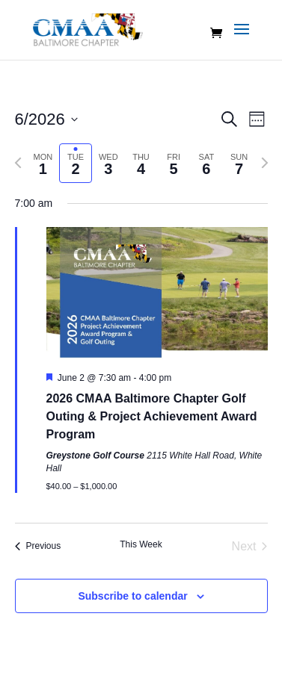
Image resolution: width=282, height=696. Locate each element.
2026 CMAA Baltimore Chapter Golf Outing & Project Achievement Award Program (151, 416)
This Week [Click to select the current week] (141, 544)
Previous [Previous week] (38, 546)
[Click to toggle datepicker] (46, 119)
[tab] (43, 163)
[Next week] (265, 163)
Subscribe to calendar (132, 596)
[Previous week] (18, 163)
